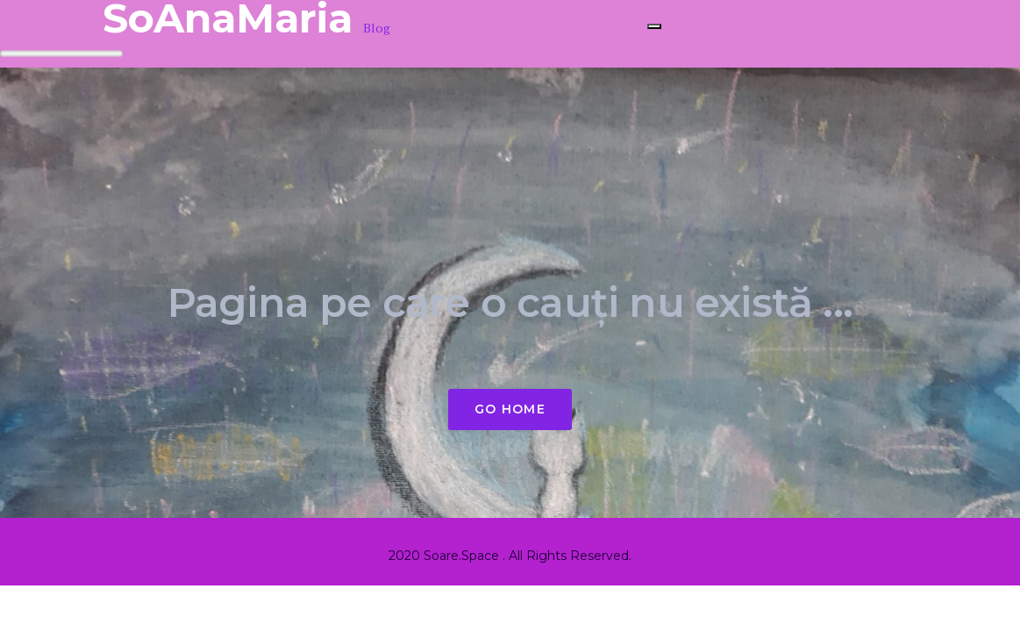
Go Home (510, 409)
